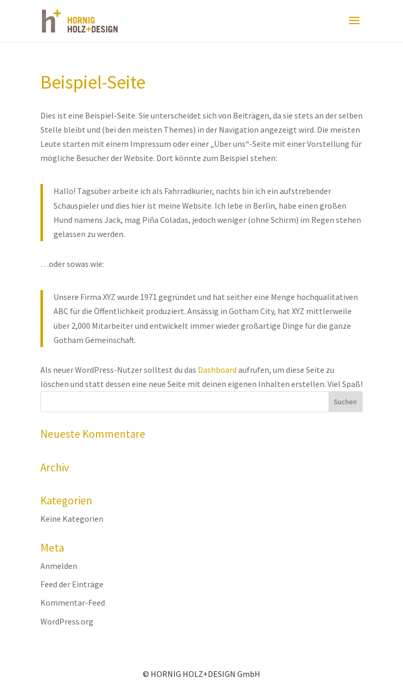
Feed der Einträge (71, 584)
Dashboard (217, 369)
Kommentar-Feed (72, 602)
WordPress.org (66, 621)
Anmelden (58, 566)
